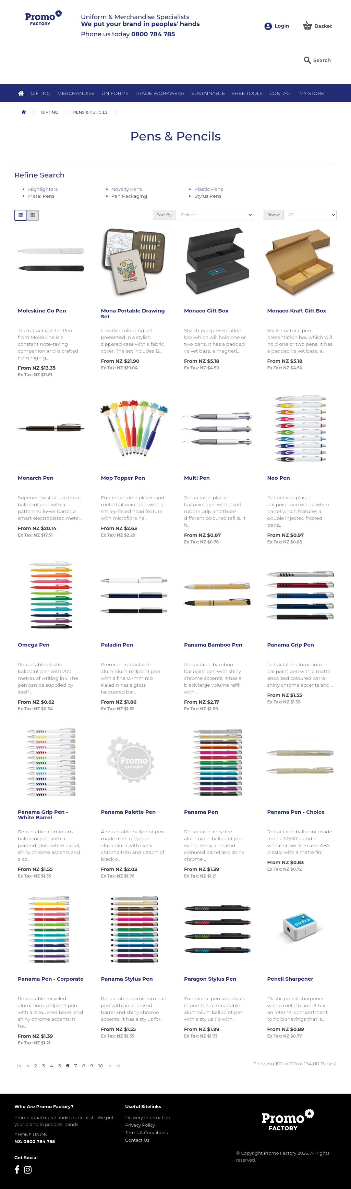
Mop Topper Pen (123, 478)
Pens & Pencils (90, 112)
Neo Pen (278, 478)
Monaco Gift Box (206, 310)
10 (100, 1066)
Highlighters (43, 189)
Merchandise (76, 93)
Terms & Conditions (146, 1132)
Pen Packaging (129, 196)
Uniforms (115, 93)
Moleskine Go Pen (42, 310)
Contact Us (137, 1140)
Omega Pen (34, 644)
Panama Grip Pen (290, 644)
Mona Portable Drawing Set (133, 313)
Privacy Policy (140, 1125)
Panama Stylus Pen (127, 979)
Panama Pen (201, 812)
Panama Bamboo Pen (213, 644)
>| (118, 1066)
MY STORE (311, 93)
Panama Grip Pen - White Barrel (43, 815)
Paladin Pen (117, 644)
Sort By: (164, 214)
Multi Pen (197, 478)
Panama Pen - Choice (296, 812)
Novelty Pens (126, 189)
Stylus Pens (207, 196)
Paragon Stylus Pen (210, 979)
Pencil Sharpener (290, 979)
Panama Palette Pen (128, 812)
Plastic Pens (208, 189)
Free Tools (247, 93)
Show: (273, 214)
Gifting (40, 93)
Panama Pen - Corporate (51, 979)
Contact (280, 93)
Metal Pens (41, 196)
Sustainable (208, 93)
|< (19, 1066)
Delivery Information (147, 1117)
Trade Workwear (159, 93)
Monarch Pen (35, 478)
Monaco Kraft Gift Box (296, 310)
